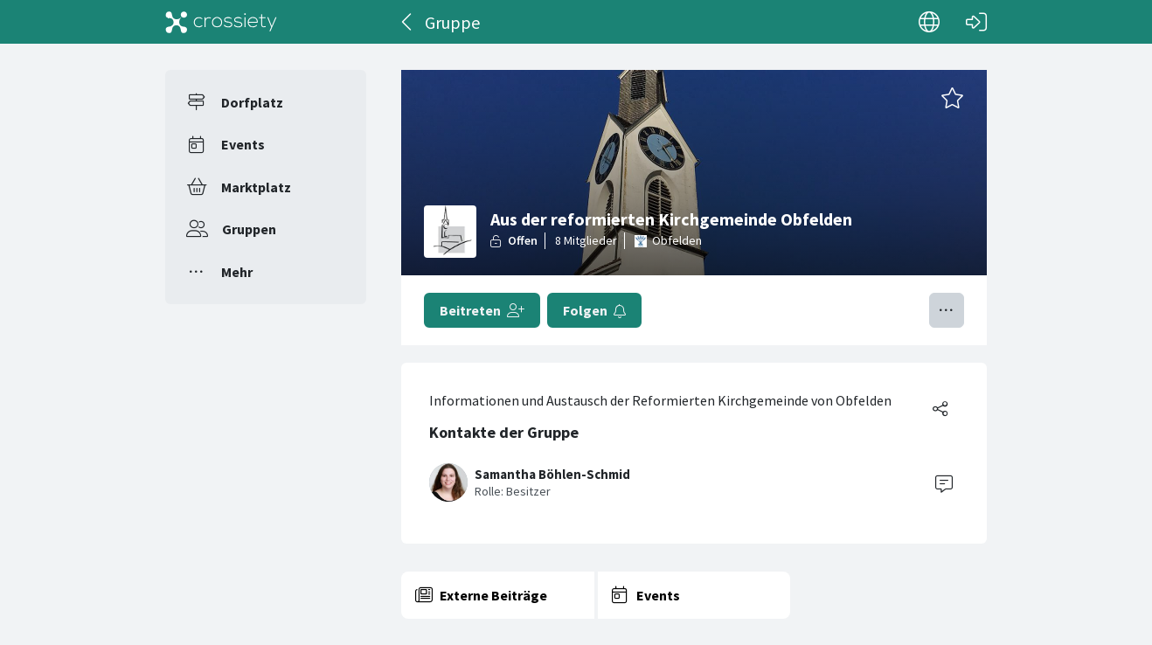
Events (243, 144)
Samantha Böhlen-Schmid (552, 474)
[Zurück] (408, 22)
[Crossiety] (221, 22)
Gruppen (249, 229)
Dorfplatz (252, 102)
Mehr (237, 272)
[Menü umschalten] (946, 310)
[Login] (976, 22)
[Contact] (944, 482)
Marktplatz (256, 187)
